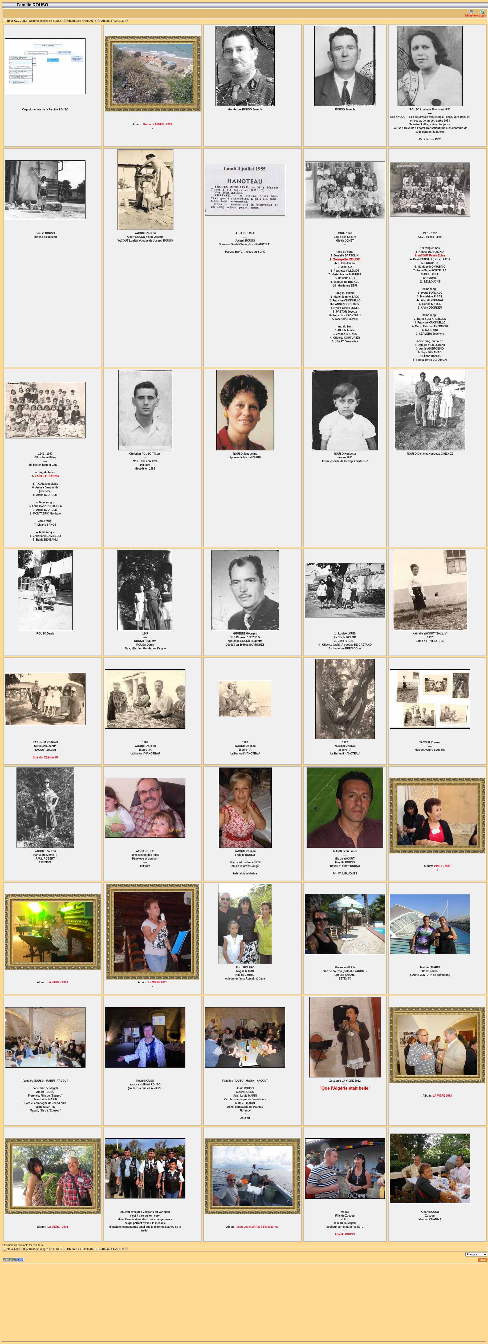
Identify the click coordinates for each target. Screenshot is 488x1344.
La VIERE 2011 (157, 982)
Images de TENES (53, 20)
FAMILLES (119, 20)
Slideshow (471, 13)
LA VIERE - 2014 (57, 1226)
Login (482, 13)
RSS (483, 1259)
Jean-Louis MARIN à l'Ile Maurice (257, 1226)
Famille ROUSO (345, 1234)
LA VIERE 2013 (442, 1095)
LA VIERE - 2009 (57, 982)
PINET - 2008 (442, 866)
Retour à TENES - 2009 (157, 124)
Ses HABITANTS (88, 20)
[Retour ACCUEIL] (15, 20)
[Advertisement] (111, 1303)
